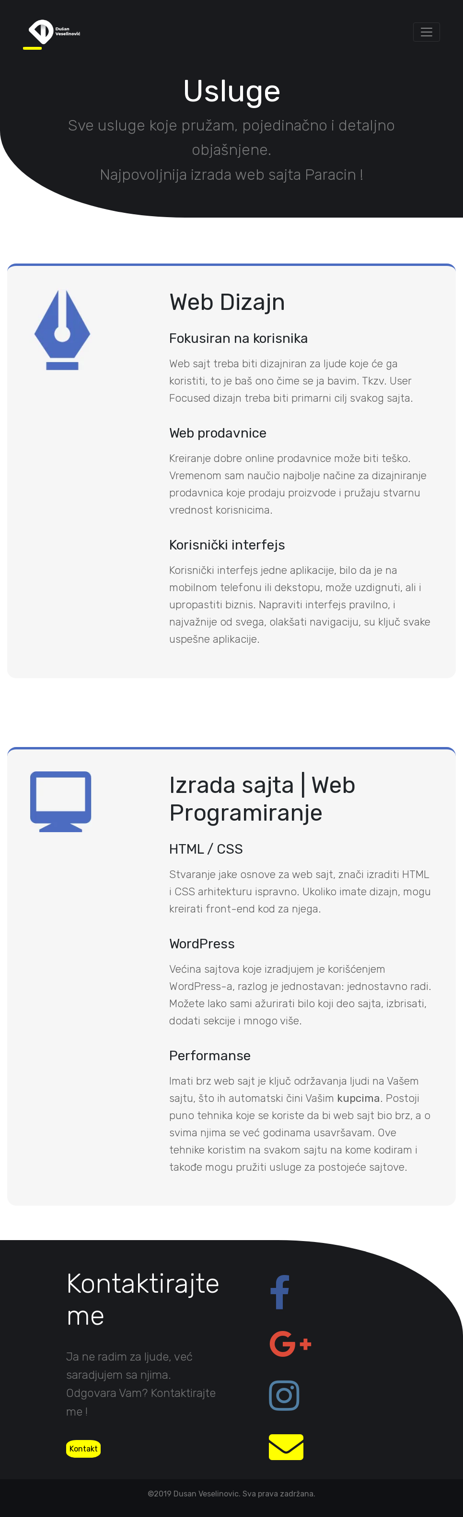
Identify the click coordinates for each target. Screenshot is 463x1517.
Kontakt (83, 1448)
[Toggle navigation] (426, 32)
